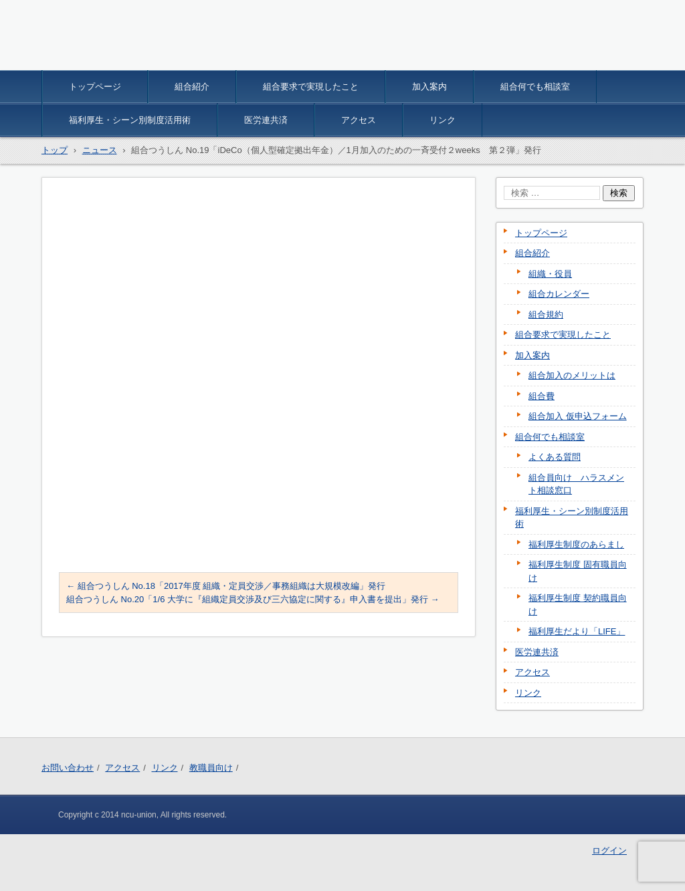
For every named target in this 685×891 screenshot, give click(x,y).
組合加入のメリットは (571, 375)
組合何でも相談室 (535, 87)
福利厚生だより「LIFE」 (576, 631)
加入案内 (429, 87)
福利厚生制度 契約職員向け (577, 604)
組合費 (541, 396)
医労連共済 (266, 120)
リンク (442, 120)
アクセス (358, 120)
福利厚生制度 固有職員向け (577, 571)
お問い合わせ (67, 768)
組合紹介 (192, 87)
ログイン (609, 851)
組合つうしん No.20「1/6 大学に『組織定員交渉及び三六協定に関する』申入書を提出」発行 (252, 599)
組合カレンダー (558, 294)
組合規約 (545, 314)
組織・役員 (550, 274)
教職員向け (211, 768)
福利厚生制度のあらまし (576, 544)
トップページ (95, 87)
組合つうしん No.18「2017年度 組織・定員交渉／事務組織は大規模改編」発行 (225, 586)
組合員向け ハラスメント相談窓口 (576, 484)
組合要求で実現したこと (311, 87)
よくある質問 (554, 457)
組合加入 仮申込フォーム (577, 416)
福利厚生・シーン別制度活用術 (130, 120)
